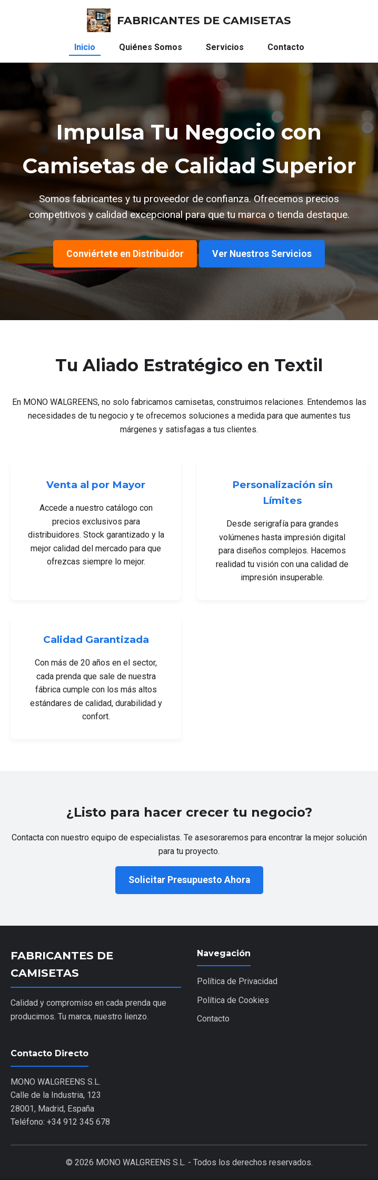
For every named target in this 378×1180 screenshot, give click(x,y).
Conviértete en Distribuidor (125, 254)
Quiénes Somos (150, 47)
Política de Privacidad (237, 981)
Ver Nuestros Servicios (262, 254)
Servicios (225, 47)
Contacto (285, 47)
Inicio (84, 47)
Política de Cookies (233, 1000)
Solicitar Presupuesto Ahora (189, 880)
